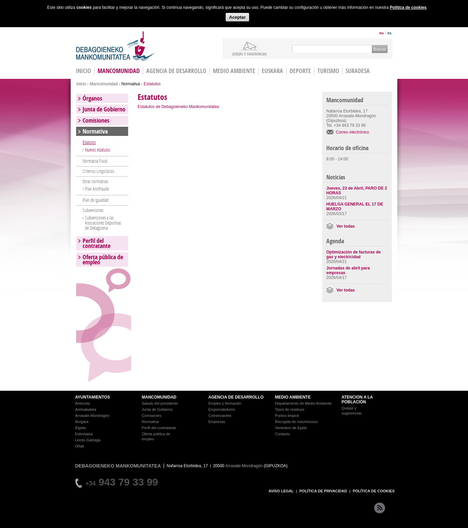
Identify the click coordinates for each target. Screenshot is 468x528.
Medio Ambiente (234, 71)
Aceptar (237, 17)
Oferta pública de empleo (103, 259)
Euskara (272, 71)
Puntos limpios (287, 415)
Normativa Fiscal (95, 161)
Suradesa (358, 71)
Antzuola (82, 403)
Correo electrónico (352, 132)
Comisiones (96, 120)
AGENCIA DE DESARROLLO (235, 397)
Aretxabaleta (85, 409)
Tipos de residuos (289, 409)
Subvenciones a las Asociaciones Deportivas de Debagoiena (103, 222)
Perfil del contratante (96, 243)
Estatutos (89, 142)
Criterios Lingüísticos (98, 171)
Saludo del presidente (160, 403)
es (389, 33)
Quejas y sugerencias (249, 53)
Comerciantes (219, 415)
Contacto (282, 434)
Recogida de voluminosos (296, 422)
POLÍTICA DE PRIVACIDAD (323, 491)
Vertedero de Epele (291, 428)
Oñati (79, 446)
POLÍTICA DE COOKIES (374, 491)
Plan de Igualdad (95, 200)
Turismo (328, 71)
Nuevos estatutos (97, 149)
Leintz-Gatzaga (88, 440)
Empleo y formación (224, 403)
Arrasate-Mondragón (92, 415)
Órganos (92, 98)
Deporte (300, 71)
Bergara (81, 422)
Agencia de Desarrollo (176, 71)
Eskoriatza (83, 434)
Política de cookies (408, 7)
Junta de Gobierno (104, 109)
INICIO (83, 71)
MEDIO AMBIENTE (293, 397)
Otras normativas (95, 181)
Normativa (130, 84)
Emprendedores (221, 409)
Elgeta (80, 428)
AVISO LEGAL (281, 491)
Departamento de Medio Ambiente (303, 403)
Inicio (81, 84)
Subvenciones (93, 210)
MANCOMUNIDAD (159, 397)
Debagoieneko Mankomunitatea (115, 46)
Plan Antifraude (97, 189)
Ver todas (345, 226)
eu (381, 33)
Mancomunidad (119, 71)
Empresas (216, 422)
